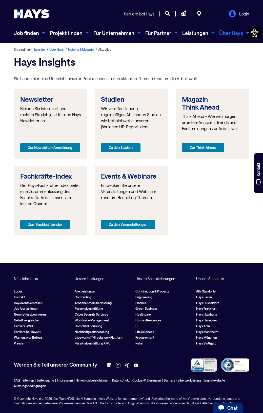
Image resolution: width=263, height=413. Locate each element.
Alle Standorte (206, 291)
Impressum (65, 380)
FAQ (17, 380)
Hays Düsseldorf (207, 303)
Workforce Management (92, 320)
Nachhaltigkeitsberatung (92, 332)
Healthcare (143, 314)
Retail (139, 343)
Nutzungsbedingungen (30, 386)
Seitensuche (45, 380)
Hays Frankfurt (206, 308)
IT (136, 326)
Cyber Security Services (91, 314)
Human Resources (148, 320)
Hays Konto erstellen (28, 303)
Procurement (144, 337)
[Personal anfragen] (184, 14)
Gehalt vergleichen (27, 320)
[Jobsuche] (167, 14)
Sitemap (28, 380)
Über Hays (56, 49)
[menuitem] (29, 33)
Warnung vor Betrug (28, 337)
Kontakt (19, 297)
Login (239, 14)
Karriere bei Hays (139, 13)
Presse (19, 343)
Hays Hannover (206, 320)
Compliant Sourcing (88, 326)
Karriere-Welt (23, 326)
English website (214, 380)
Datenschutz (121, 380)
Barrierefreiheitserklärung (182, 380)
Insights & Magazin (81, 49)
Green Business (146, 308)
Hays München (206, 337)
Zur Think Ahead (203, 147)
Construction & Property (152, 291)
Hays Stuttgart (206, 343)
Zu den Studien (121, 147)
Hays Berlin (204, 297)
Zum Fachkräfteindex (45, 224)
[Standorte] (199, 14)
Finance (141, 303)
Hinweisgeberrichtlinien (92, 380)
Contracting (83, 297)
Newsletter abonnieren (30, 314)
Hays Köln (203, 326)
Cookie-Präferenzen (146, 380)
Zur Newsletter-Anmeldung (50, 147)
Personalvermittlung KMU (92, 343)
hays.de (39, 49)
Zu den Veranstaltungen (128, 224)
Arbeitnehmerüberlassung (93, 303)
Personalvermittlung (89, 308)
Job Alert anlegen (26, 308)
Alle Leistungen (85, 291)
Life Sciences (144, 332)
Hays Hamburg (206, 314)
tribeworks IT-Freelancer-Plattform (99, 337)
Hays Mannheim (207, 332)
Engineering (143, 297)
